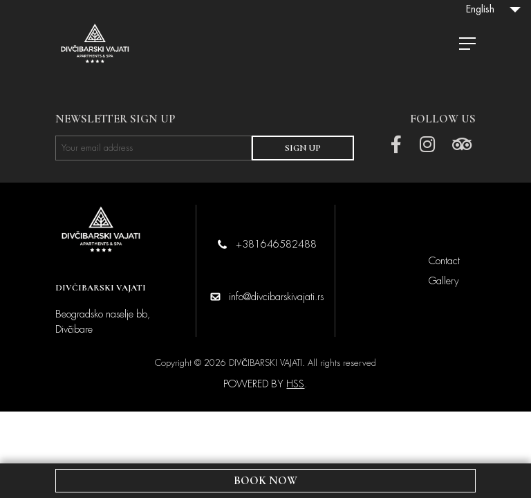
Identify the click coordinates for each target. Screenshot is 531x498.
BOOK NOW (265, 481)
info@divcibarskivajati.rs (276, 296)
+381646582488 (276, 244)
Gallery (444, 281)
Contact (444, 261)
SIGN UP (303, 148)
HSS (295, 384)
